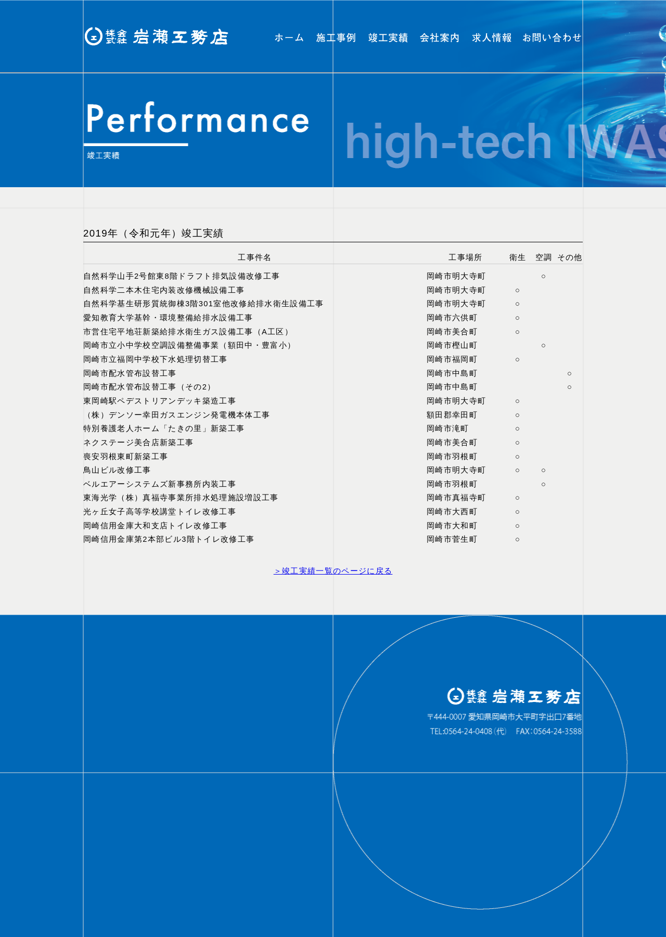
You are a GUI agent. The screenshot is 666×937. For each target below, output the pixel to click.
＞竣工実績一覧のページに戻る (333, 571)
